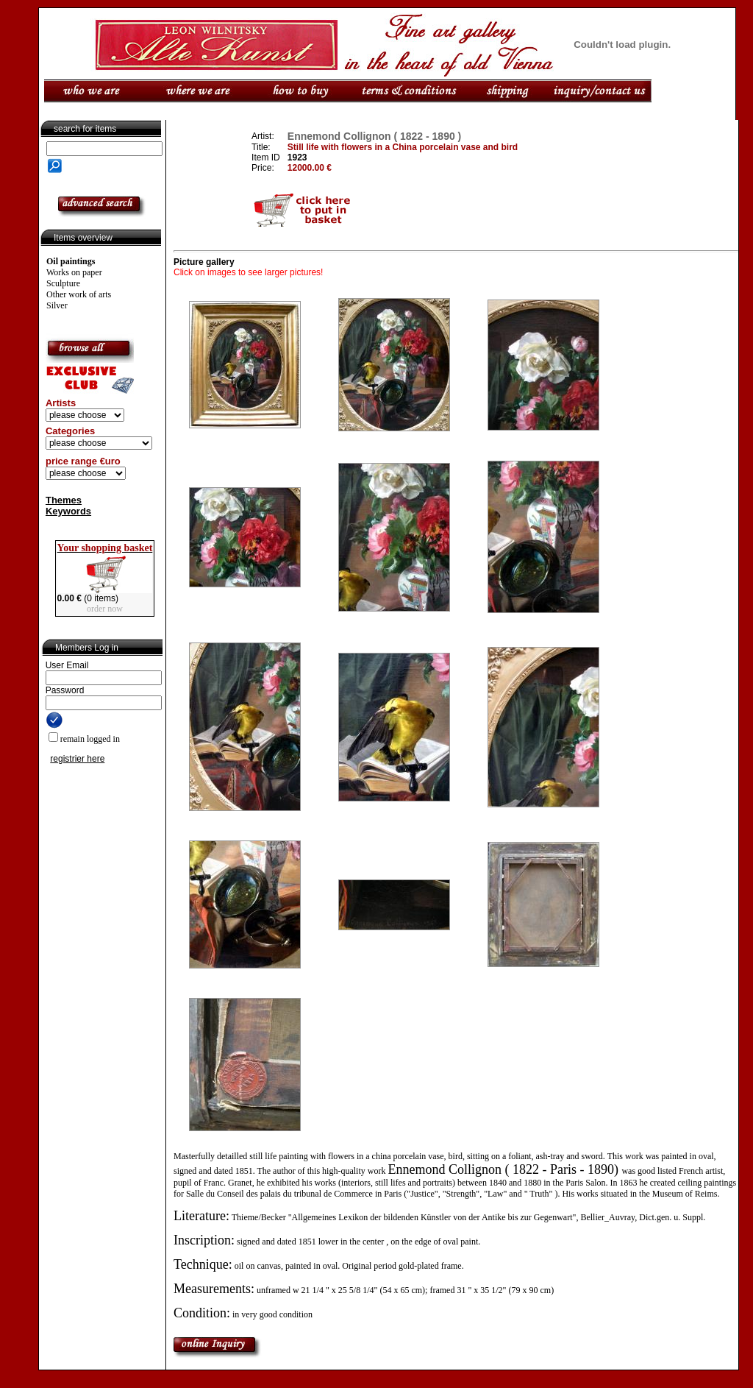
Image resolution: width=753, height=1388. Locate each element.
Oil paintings (70, 261)
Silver (57, 305)
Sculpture (63, 283)
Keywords (68, 511)
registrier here (77, 759)
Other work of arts (78, 294)
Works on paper (74, 272)
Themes (64, 500)
